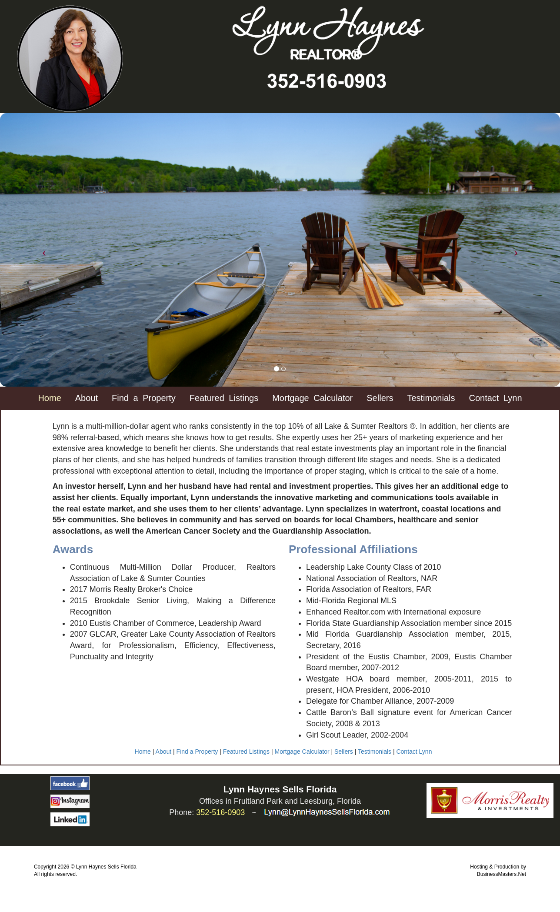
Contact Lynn (414, 751)
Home (143, 751)
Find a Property (197, 751)
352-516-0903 (220, 812)
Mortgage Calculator (302, 751)
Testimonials (374, 751)
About (164, 751)
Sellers (343, 751)
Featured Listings (224, 398)
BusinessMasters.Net (501, 874)
